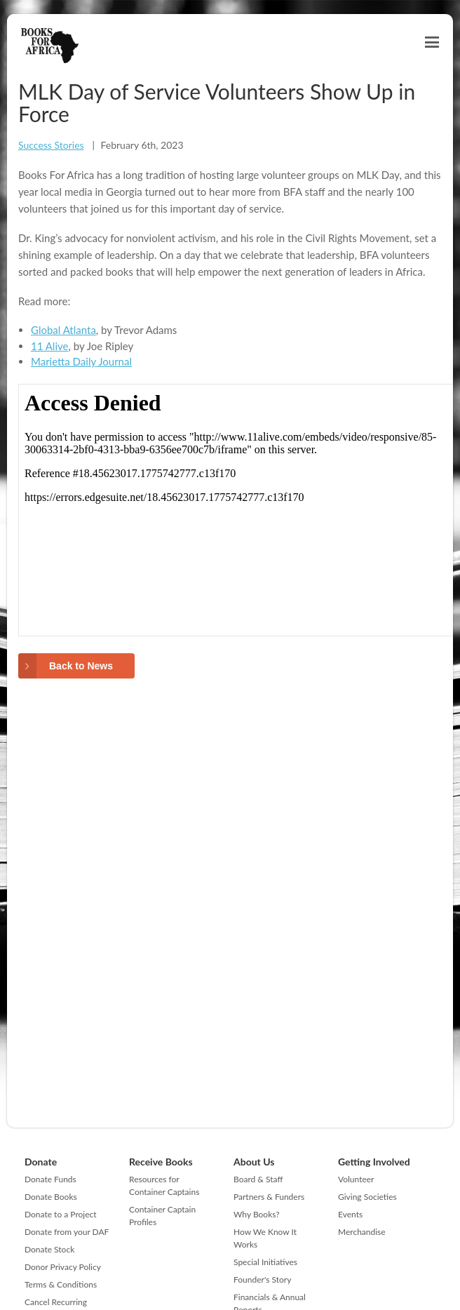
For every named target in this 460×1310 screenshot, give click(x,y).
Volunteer (356, 1179)
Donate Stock (49, 1249)
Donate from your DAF (67, 1232)
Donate (41, 1162)
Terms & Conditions (61, 1284)
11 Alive (49, 346)
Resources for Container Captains (164, 1185)
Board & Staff (258, 1179)
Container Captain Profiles (162, 1215)
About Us (254, 1162)
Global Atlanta (63, 329)
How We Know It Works (265, 1238)
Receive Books (161, 1162)
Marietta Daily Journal (81, 361)
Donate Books (51, 1196)
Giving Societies (367, 1196)
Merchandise (362, 1232)
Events (350, 1214)
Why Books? (257, 1214)
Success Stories (51, 145)
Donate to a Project (61, 1214)
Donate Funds (50, 1179)
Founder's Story (262, 1279)
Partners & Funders (269, 1196)
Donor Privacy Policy (63, 1267)
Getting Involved (374, 1162)
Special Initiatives (265, 1262)
